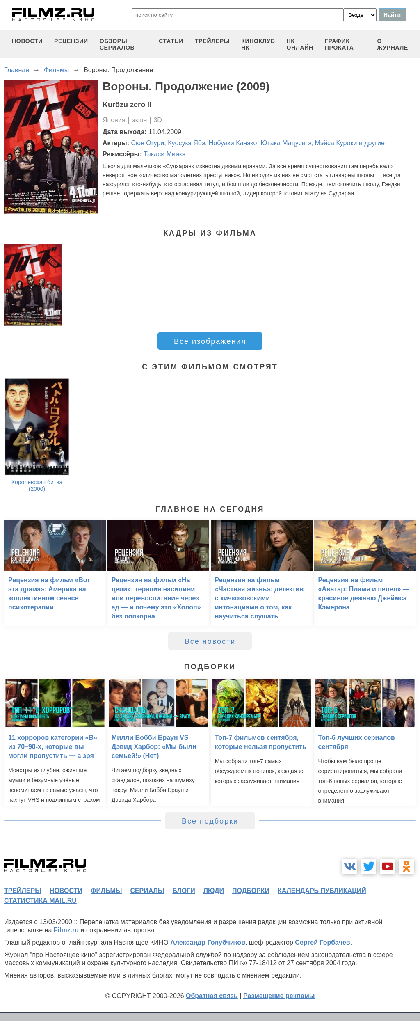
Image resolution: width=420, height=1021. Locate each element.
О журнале (392, 44)
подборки (250, 890)
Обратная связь (212, 995)
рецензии (71, 41)
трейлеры (212, 41)
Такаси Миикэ (164, 154)
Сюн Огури (147, 143)
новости (27, 41)
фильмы (106, 890)
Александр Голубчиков (207, 942)
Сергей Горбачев (322, 942)
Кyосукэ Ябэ (186, 143)
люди (213, 890)
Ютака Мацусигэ (285, 143)
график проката (339, 44)
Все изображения (210, 341)
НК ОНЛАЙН (300, 44)
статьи (171, 41)
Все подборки (210, 821)
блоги (183, 890)
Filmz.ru (66, 930)
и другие (372, 143)
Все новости (210, 641)
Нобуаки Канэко (233, 143)
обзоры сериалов (117, 44)
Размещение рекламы (279, 995)
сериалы (147, 890)
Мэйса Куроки (336, 143)
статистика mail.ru (40, 900)
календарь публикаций (322, 890)
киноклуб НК (258, 44)
